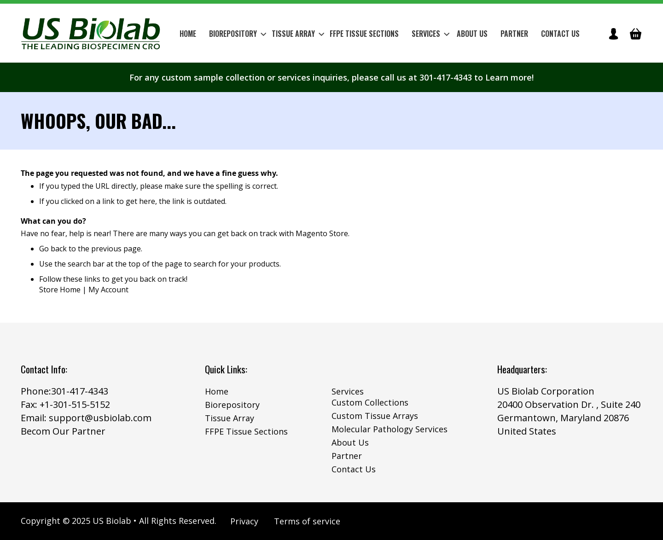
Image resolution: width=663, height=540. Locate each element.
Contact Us (354, 469)
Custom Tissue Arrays (375, 415)
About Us (350, 442)
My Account (108, 290)
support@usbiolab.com (100, 418)
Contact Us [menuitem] (560, 33)
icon (613, 34)
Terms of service (307, 521)
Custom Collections (370, 402)
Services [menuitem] (430, 34)
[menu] (379, 34)
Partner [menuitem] (514, 33)
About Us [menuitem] (472, 33)
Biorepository (232, 404)
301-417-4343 (79, 391)
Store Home (60, 290)
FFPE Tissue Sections (246, 431)
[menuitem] (235, 34)
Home (216, 391)
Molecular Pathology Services (390, 429)
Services (348, 391)
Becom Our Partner (63, 431)
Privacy (244, 521)
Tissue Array (229, 418)
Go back (53, 249)
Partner (347, 455)
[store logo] (91, 33)
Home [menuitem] (188, 33)
